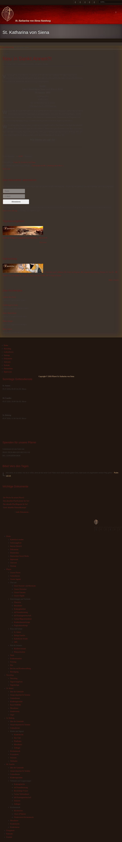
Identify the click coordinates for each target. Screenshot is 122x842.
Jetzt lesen (43, 242)
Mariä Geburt (7, 329)
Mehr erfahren (114, 280)
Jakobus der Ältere (9, 297)
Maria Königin (8, 321)
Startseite (3, 47)
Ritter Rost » (59, 166)
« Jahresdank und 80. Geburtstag (42, 166)
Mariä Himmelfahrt (9, 313)
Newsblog (10, 47)
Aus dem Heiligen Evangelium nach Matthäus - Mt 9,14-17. (25, 238)
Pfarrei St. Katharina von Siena (24, 162)
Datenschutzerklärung (10, 211)
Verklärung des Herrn (10, 305)
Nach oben (6, 169)
